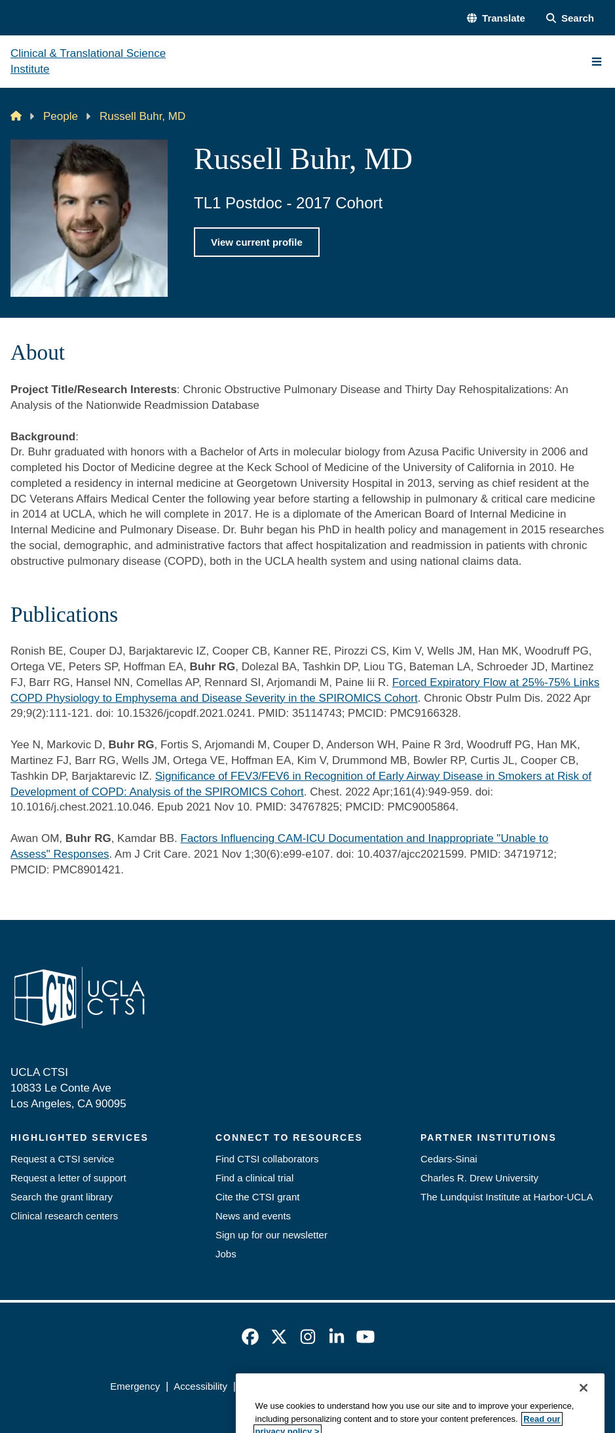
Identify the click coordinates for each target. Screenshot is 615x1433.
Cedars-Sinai (448, 1158)
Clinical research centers (64, 1215)
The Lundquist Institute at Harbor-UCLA (506, 1196)
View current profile (257, 242)
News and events (253, 1215)
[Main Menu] (597, 61)
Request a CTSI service (62, 1158)
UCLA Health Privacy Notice (406, 1386)
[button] (496, 18)
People (60, 116)
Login (493, 1386)
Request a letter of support (68, 1177)
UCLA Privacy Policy (286, 1386)
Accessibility (200, 1386)
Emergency (135, 1386)
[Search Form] (570, 18)
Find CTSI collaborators (267, 1158)
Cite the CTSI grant (257, 1196)
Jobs (225, 1253)
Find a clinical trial (254, 1177)
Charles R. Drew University (479, 1177)
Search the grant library (61, 1196)
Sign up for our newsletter (271, 1234)
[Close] (583, 1414)
